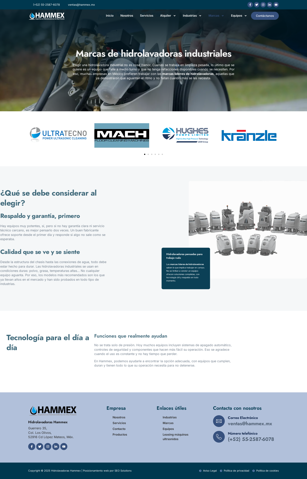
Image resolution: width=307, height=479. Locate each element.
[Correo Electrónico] (219, 421)
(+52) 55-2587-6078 (251, 439)
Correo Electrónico (243, 417)
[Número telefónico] (219, 437)
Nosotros (126, 15)
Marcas (216, 15)
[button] (144, 154)
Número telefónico (242, 433)
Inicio (110, 15)
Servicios (146, 15)
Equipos (239, 15)
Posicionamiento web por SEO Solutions (107, 470)
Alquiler (168, 15)
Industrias (192, 15)
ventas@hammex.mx (250, 423)
